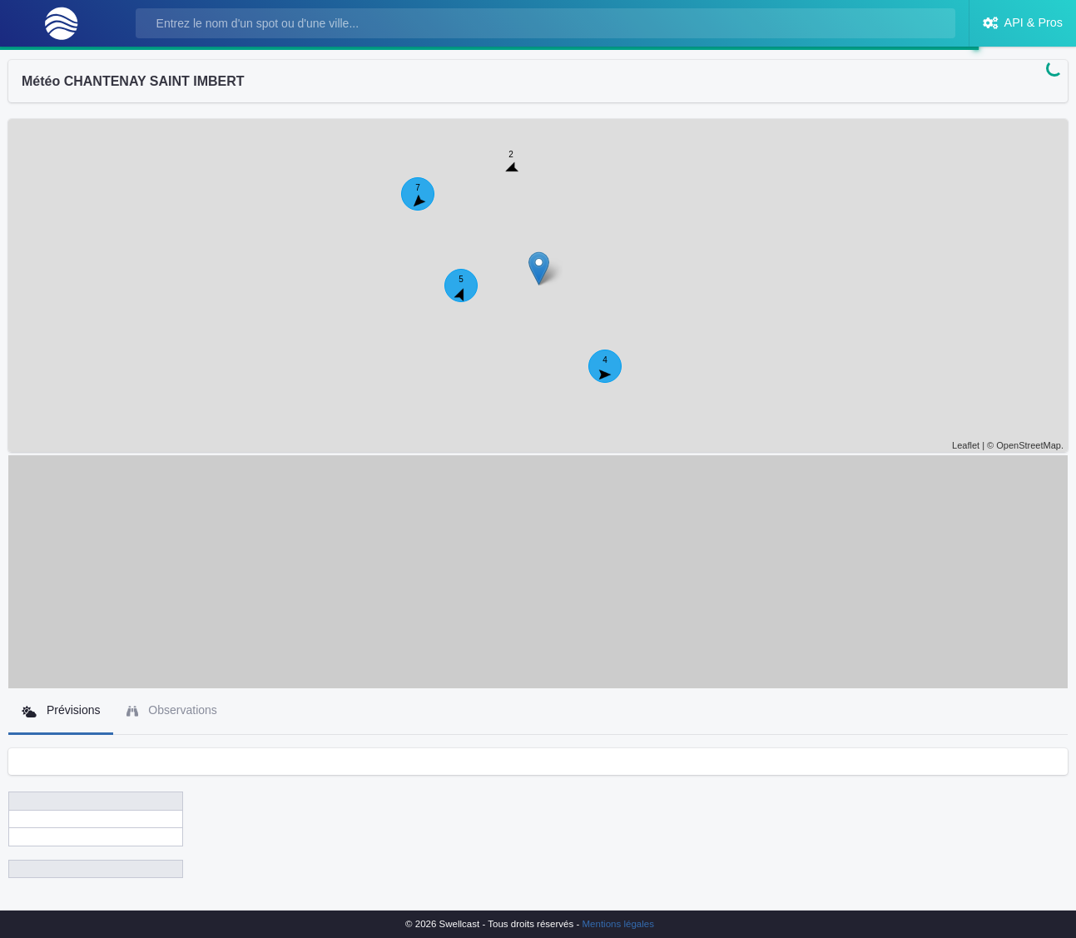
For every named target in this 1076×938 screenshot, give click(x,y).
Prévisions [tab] (61, 710)
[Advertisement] (538, 571)
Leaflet (965, 445)
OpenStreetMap (1028, 445)
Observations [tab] (171, 710)
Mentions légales (618, 924)
